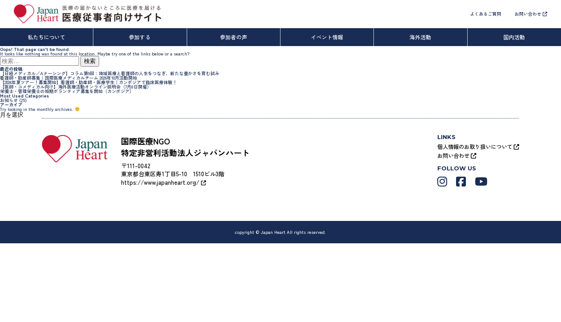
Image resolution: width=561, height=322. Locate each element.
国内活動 (514, 37)
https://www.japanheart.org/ (163, 182)
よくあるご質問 (485, 13)
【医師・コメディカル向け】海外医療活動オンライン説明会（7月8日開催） (75, 86)
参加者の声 (233, 37)
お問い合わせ (531, 13)
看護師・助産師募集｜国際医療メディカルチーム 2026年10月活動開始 (68, 77)
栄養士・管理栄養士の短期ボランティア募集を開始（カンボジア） (67, 91)
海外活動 (420, 37)
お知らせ (9, 100)
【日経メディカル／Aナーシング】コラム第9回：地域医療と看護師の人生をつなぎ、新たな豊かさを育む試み (109, 73)
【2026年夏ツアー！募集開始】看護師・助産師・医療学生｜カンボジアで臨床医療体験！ (88, 82)
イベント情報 (327, 37)
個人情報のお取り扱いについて (478, 146)
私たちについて (46, 37)
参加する (140, 37)
